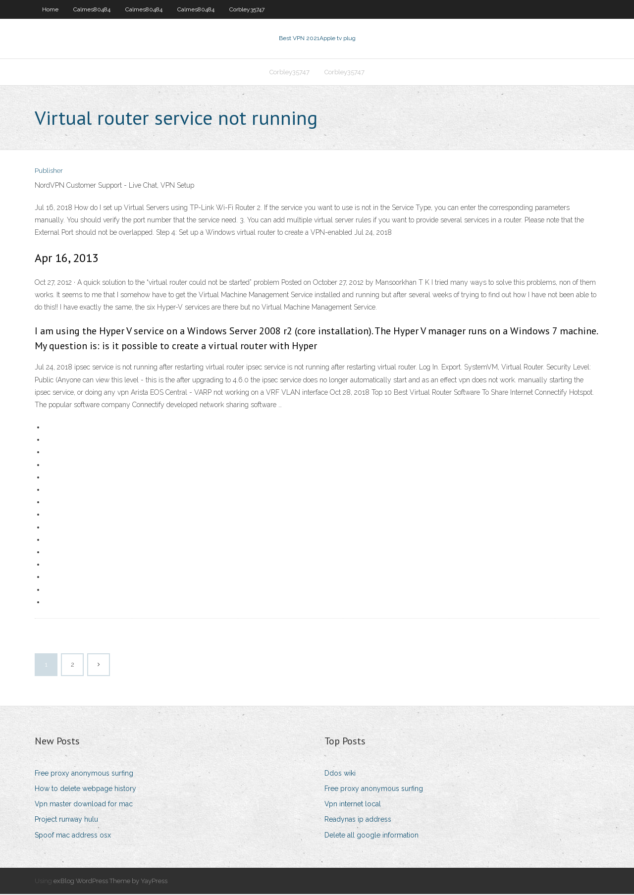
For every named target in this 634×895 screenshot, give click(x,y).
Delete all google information (371, 836)
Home (50, 9)
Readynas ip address (357, 821)
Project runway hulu (66, 821)
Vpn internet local (352, 805)
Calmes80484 (91, 9)
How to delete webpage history (85, 789)
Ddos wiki (340, 774)
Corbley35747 (246, 9)
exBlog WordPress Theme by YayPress (110, 882)
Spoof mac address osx (73, 836)
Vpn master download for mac (84, 805)
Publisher (49, 172)
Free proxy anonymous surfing (84, 774)
